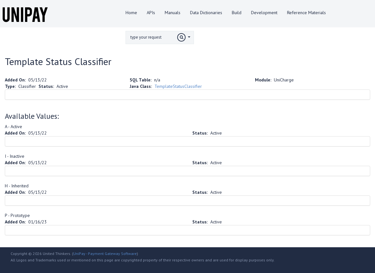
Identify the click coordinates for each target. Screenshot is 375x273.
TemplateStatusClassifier (178, 86)
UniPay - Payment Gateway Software (105, 253)
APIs (151, 12)
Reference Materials (306, 12)
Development (264, 12)
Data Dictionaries (206, 12)
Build (236, 12)
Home (131, 12)
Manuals (172, 12)
